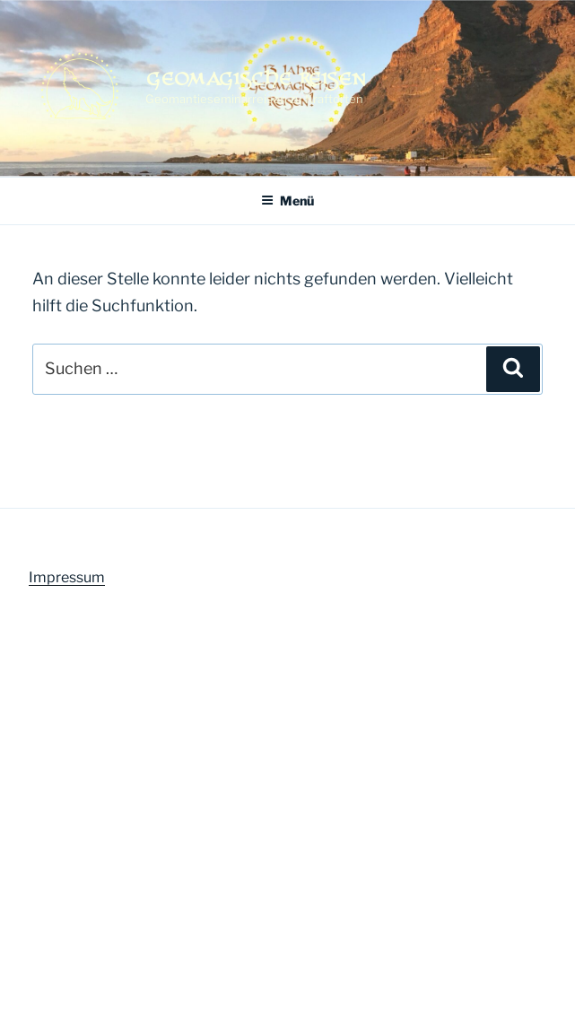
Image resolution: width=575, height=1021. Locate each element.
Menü (287, 200)
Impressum (67, 577)
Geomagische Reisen (255, 78)
